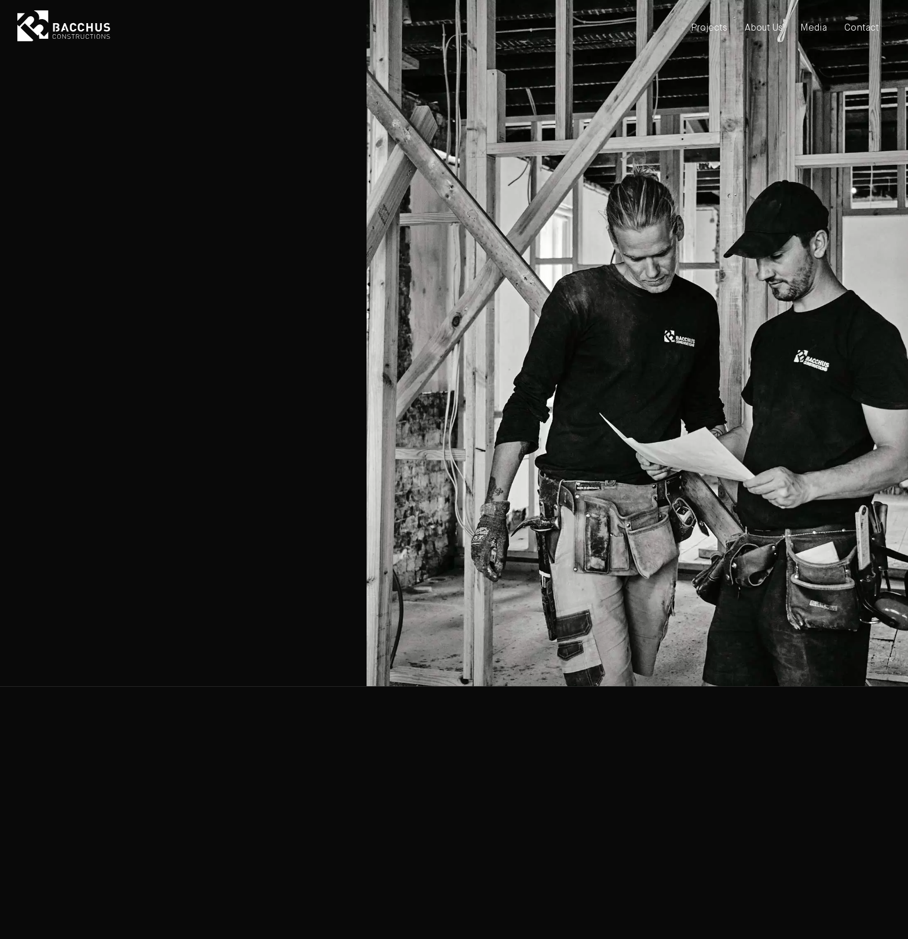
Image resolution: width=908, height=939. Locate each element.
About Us (764, 28)
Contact (861, 28)
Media (813, 28)
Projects (709, 28)
